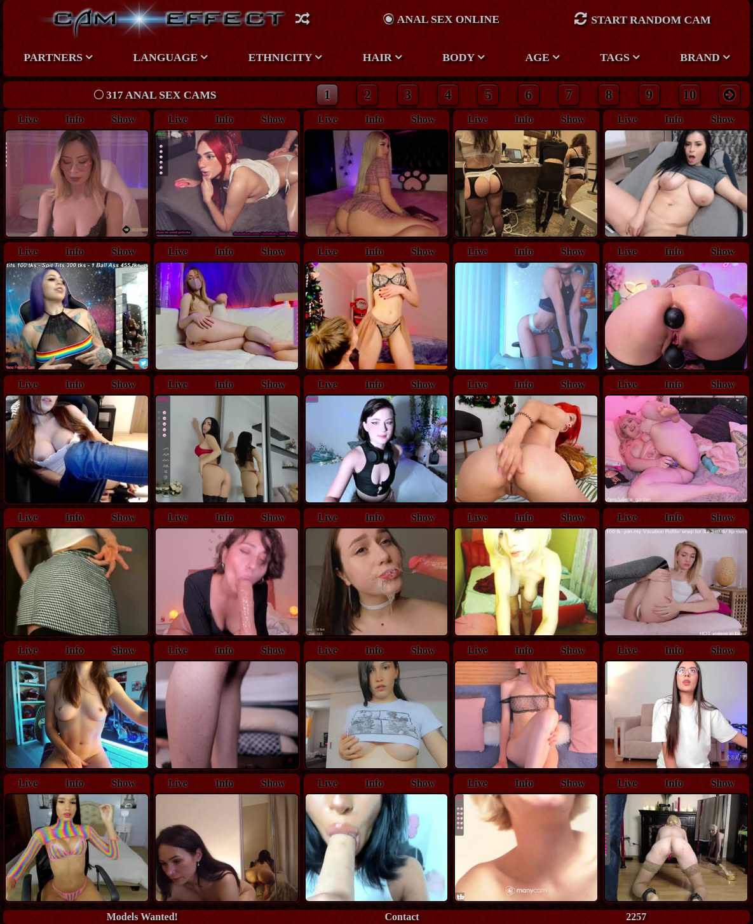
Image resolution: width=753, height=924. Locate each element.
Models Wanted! (142, 916)
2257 (636, 916)
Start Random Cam (642, 18)
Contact (401, 916)
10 (689, 94)
